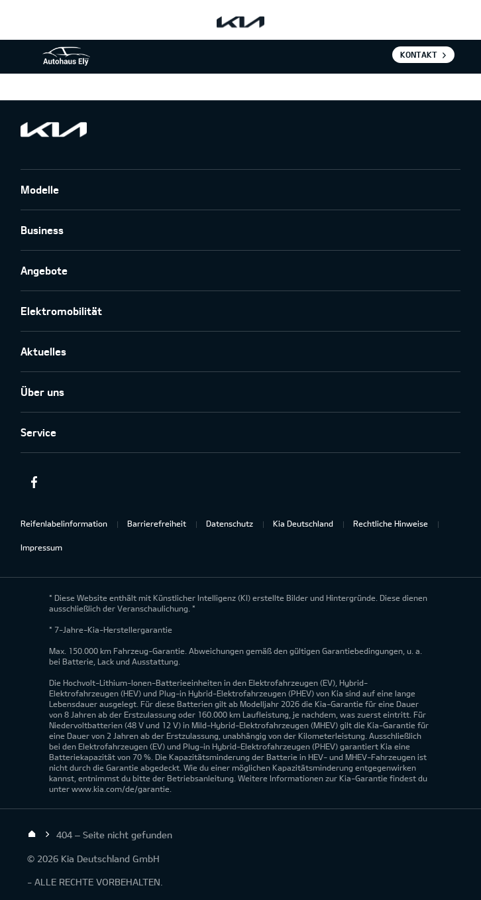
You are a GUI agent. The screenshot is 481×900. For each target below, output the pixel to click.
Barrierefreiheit (156, 523)
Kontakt (418, 54)
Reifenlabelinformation (64, 523)
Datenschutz (229, 523)
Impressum (41, 547)
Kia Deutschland (303, 523)
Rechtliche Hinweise (390, 523)
